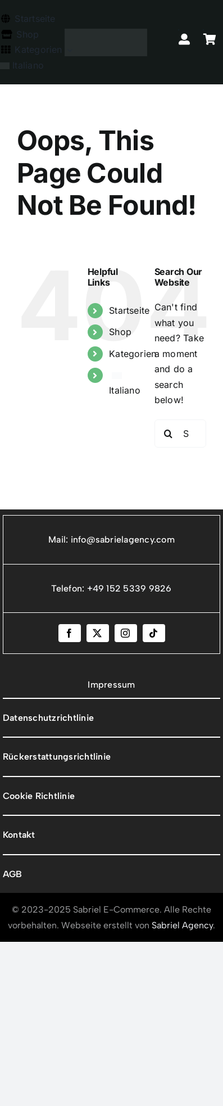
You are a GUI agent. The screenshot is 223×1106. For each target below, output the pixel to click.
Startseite (129, 310)
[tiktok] (154, 633)
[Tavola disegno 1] (106, 33)
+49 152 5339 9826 (129, 588)
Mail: (59, 539)
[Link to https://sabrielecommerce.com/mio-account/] (178, 29)
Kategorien (132, 353)
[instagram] (126, 633)
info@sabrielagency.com (123, 539)
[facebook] (69, 633)
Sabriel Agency (182, 925)
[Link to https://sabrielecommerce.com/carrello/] (203, 29)
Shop (120, 331)
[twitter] (98, 633)
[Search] (168, 433)
